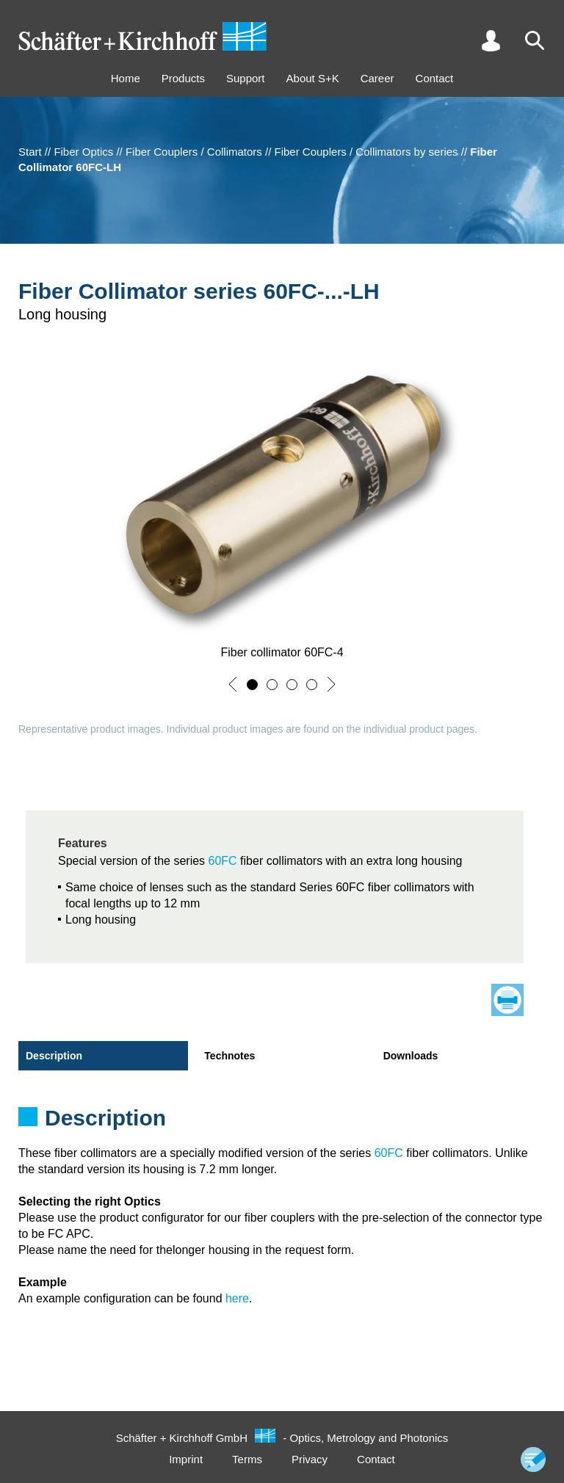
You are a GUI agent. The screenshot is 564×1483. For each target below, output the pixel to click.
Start (30, 151)
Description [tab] (54, 1056)
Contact (435, 78)
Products (183, 78)
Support (245, 78)
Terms (247, 1459)
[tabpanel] (282, 1122)
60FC (223, 861)
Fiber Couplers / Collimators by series (366, 151)
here (237, 1298)
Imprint (186, 1459)
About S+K (312, 78)
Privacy (310, 1459)
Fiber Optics (83, 151)
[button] (232, 684)
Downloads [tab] (410, 1056)
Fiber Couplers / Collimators (194, 151)
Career (377, 78)
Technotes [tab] (229, 1056)
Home (125, 78)
